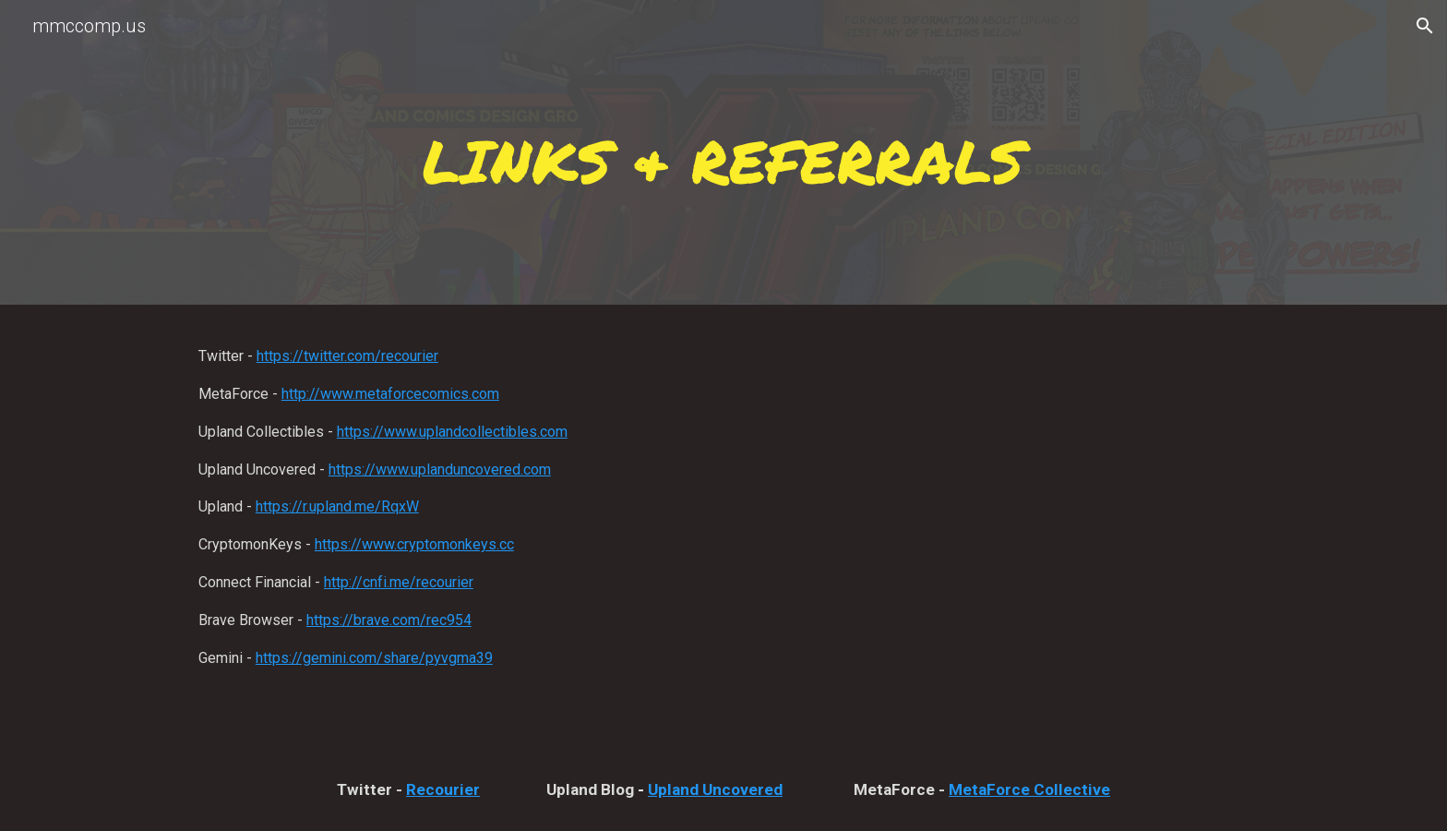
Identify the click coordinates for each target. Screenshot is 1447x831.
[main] (723, 157)
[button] (1425, 26)
